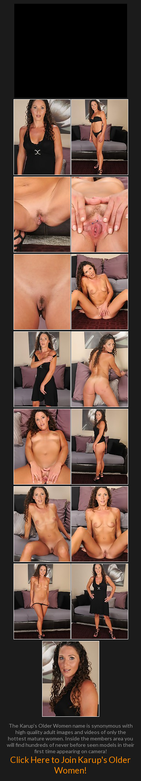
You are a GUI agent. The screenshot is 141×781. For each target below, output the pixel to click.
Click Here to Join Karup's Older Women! (70, 764)
